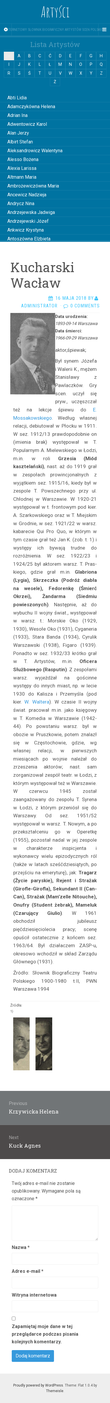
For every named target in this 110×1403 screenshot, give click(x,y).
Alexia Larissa (21, 168)
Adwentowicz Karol (27, 124)
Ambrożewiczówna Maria (33, 186)
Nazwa (21, 1247)
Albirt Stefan (20, 142)
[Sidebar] (6, 30)
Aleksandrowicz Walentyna (34, 150)
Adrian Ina (17, 115)
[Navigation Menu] (104, 30)
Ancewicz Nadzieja (26, 194)
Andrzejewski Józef (28, 221)
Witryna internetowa (34, 1295)
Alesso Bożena (22, 159)
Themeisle (54, 1391)
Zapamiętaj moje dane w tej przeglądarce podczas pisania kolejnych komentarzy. (45, 1334)
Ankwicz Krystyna (25, 230)
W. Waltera (36, 702)
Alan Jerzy (18, 133)
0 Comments (85, 306)
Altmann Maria (21, 177)
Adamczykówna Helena (31, 106)
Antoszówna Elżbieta (28, 239)
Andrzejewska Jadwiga (31, 212)
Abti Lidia (17, 98)
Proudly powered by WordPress (38, 1385)
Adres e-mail (27, 1271)
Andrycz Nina (20, 203)
